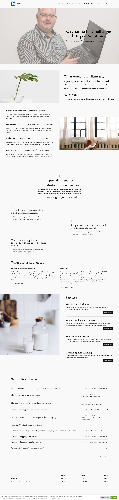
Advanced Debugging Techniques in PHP (27, 448)
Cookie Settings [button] (105, 497)
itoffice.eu (20, 4)
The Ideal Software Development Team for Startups (31, 403)
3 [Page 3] (13, 456)
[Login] (102, 3)
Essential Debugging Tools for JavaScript (26, 442)
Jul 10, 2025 (84, 388)
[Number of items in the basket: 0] (106, 3)
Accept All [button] (113, 497)
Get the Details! (108, 312)
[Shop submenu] (94, 3)
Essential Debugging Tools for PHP (24, 437)
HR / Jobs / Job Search (102, 409)
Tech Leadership (97, 396)
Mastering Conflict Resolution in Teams (26, 425)
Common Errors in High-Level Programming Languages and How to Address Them (43, 431)
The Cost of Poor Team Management (25, 395)
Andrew (93, 388)
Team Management (87, 396)
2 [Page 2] (12, 456)
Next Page (104, 456)
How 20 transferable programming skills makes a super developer (36, 389)
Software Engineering (101, 388)
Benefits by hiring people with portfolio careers (29, 410)
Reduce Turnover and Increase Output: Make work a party (33, 417)
